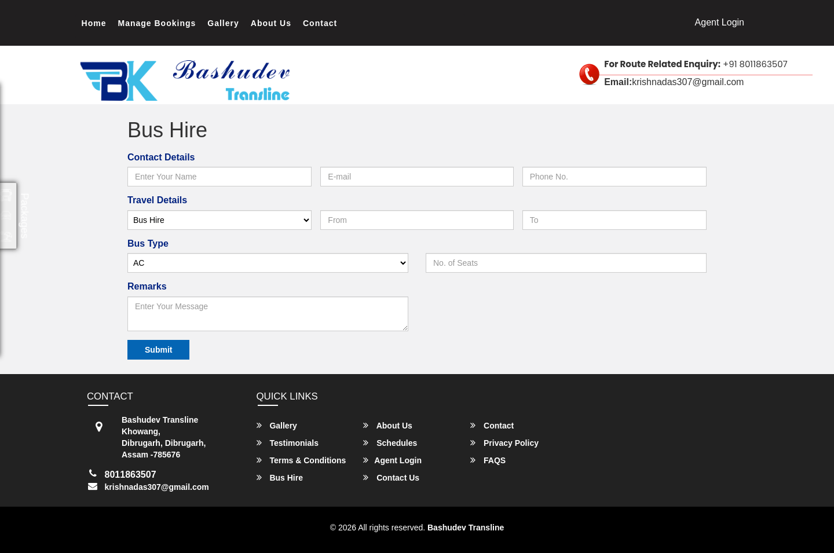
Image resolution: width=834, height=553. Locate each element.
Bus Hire (280, 477)
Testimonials (288, 443)
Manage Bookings (157, 23)
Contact (320, 23)
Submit (158, 349)
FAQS (488, 460)
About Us (271, 23)
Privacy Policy (504, 443)
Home (94, 23)
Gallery (223, 23)
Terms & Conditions (301, 460)
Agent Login (719, 22)
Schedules (390, 443)
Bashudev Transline (465, 527)
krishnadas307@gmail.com (157, 487)
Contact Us (391, 477)
